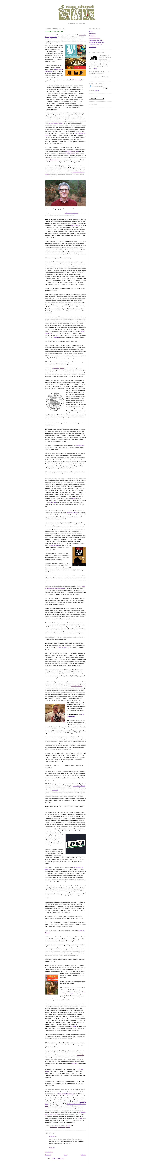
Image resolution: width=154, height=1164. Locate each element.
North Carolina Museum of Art (66, 1093)
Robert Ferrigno (76, 867)
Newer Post (48, 1155)
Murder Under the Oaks (54, 159)
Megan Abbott (80, 1055)
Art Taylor (53, 1127)
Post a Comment (49, 1152)
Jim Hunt (80, 1118)
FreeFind (97, 90)
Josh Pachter (73, 1026)
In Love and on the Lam (54, 31)
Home (65, 1155)
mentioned (55, 790)
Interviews (61, 1127)
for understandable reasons (55, 123)
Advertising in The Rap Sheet (96, 42)
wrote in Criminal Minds (79, 786)
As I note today (77, 79)
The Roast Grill (54, 1114)
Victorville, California (76, 686)
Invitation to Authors (94, 38)
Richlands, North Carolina (71, 213)
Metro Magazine (79, 445)
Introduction (92, 33)
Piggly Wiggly (75, 225)
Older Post (83, 1155)
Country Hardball (54, 545)
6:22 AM (52, 1148)
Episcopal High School (58, 368)
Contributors (92, 35)
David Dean (74, 1063)
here (95, 68)
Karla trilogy (56, 337)
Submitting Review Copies (96, 40)
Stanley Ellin (52, 502)
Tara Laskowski (71, 153)
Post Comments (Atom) (58, 1158)
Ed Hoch (73, 498)
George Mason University (72, 151)
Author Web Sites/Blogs (95, 44)
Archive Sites (92, 47)
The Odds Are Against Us (62, 647)
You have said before (72, 512)
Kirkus (68, 1127)
